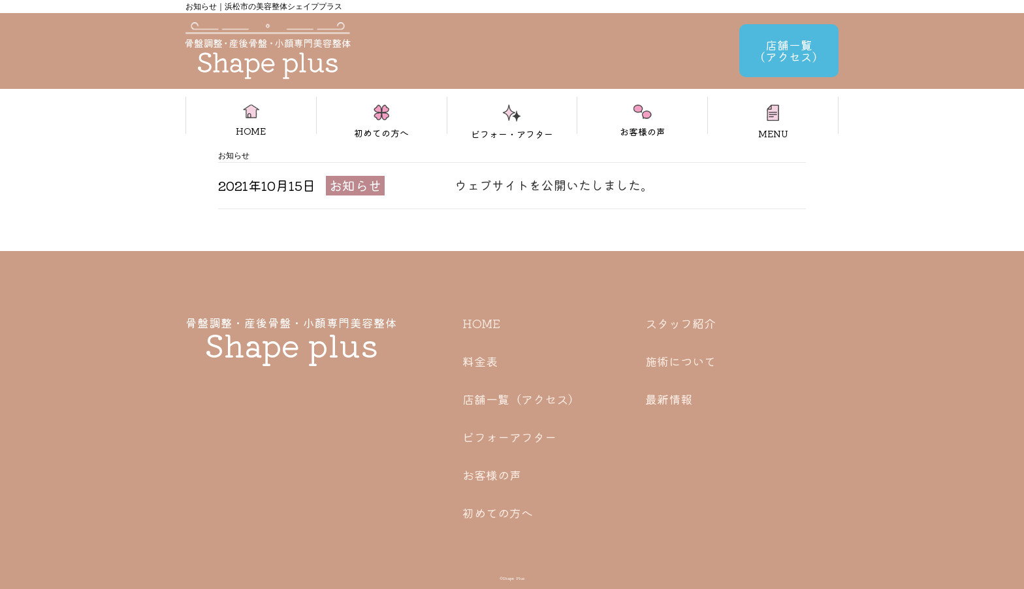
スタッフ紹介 (680, 323)
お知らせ (355, 185)
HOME (481, 323)
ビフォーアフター (509, 437)
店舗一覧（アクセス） (521, 399)
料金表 (480, 361)
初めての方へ (497, 512)
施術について (680, 361)
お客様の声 (491, 474)
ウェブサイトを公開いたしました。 (554, 185)
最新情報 (668, 399)
